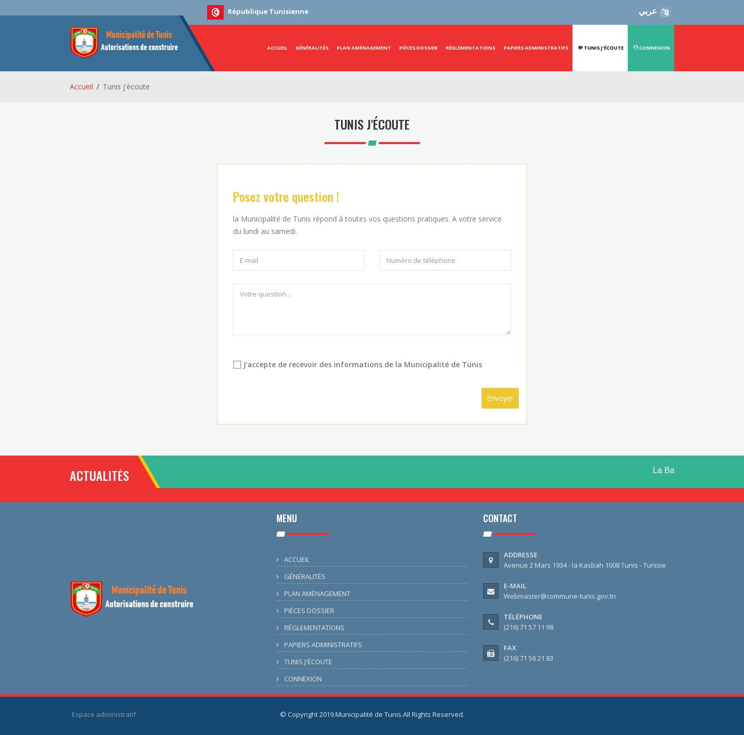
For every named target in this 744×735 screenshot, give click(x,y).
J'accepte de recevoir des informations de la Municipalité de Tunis (362, 364)
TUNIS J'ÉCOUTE (308, 661)
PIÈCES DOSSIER (418, 47)
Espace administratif (104, 714)
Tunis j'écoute (601, 47)
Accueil (81, 86)
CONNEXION (651, 47)
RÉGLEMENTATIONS (470, 47)
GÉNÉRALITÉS (312, 47)
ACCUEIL (277, 47)
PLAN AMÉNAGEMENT (364, 47)
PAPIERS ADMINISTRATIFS (536, 47)
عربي (655, 11)
